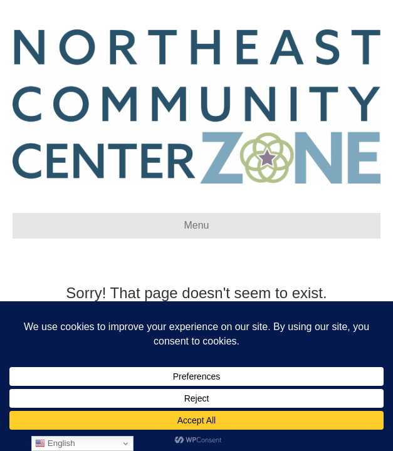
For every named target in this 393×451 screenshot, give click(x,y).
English (55, 443)
